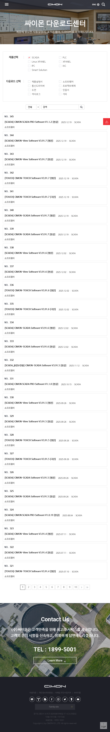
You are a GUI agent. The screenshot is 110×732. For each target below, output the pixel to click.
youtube (78, 699)
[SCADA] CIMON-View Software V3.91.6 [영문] (28, 253)
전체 (30, 107)
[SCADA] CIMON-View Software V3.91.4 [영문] (28, 534)
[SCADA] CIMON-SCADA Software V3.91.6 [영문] (29, 328)
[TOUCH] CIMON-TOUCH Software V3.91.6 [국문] (30, 309)
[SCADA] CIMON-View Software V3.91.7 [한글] (28, 159)
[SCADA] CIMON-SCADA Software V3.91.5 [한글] (29, 496)
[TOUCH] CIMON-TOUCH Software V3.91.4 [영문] (30, 571)
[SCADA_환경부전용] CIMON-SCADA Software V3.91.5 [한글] (35, 365)
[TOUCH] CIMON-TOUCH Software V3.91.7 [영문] (30, 178)
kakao (71, 699)
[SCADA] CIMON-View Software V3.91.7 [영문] (28, 141)
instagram (58, 699)
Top (103, 727)
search (103, 4)
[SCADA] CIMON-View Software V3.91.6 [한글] (28, 272)
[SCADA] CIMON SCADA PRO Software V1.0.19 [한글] (32, 515)
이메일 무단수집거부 (63, 693)
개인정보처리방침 (46, 693)
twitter (64, 699)
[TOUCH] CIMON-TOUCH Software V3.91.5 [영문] (30, 440)
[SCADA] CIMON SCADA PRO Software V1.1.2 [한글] (31, 122)
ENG (95, 4)
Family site (54, 707)
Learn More (55, 660)
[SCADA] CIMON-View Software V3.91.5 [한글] (28, 421)
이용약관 (33, 693)
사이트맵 (77, 693)
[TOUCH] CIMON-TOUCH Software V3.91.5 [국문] (30, 459)
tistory (38, 699)
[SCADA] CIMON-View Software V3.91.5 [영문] (28, 403)
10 (75, 587)
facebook (51, 699)
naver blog (32, 699)
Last (87, 587)
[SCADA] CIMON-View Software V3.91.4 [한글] (28, 552)
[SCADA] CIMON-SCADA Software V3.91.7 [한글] (29, 234)
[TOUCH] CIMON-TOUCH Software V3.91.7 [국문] (30, 197)
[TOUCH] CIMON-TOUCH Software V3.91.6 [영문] (30, 290)
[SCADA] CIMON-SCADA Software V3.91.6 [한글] (29, 346)
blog (45, 699)
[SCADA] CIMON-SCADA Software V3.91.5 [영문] (29, 477)
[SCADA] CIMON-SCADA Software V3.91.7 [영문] (29, 215)
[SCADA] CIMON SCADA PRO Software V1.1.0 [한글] (31, 384)
